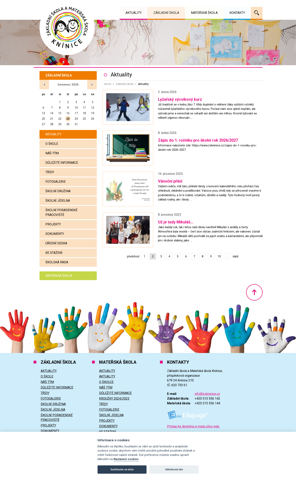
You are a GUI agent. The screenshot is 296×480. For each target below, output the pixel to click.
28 (51, 124)
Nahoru (254, 292)
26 (92, 118)
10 (219, 256)
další (235, 256)
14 (51, 113)
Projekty (53, 224)
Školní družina (57, 191)
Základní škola (124, 84)
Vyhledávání (257, 13)
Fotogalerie (55, 182)
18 (84, 113)
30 (68, 124)
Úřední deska (56, 243)
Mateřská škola (58, 276)
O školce (106, 382)
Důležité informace (61, 163)
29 (59, 124)
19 (92, 113)
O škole (51, 144)
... (227, 256)
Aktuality (53, 134)
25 (84, 118)
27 (43, 124)
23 (68, 118)
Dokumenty (54, 234)
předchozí (133, 256)
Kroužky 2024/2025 (114, 398)
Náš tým (52, 153)
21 (51, 118)
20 (43, 118)
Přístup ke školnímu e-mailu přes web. (193, 426)
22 (59, 118)
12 (92, 107)
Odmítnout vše (174, 469)
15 (59, 113)
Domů (107, 84)
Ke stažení (53, 253)
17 (76, 113)
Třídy (49, 172)
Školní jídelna (57, 200)
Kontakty (237, 13)
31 (76, 124)
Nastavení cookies (126, 459)
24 (76, 118)
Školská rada (56, 262)
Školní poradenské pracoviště (61, 212)
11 (84, 107)
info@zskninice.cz (207, 394)
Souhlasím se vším (122, 469)
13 (43, 113)
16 (68, 113)
